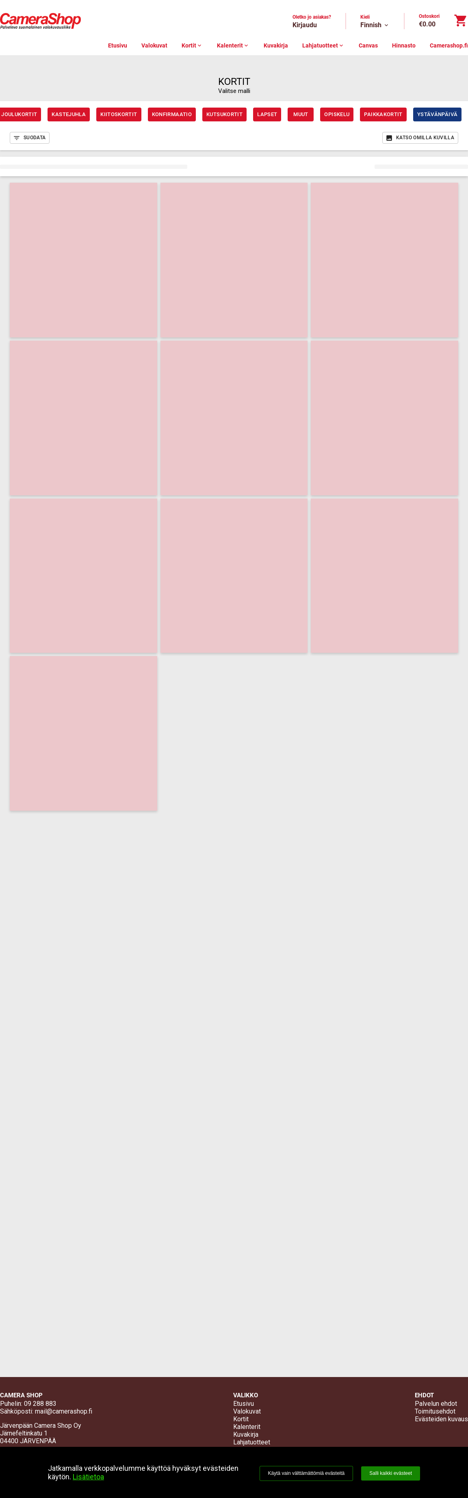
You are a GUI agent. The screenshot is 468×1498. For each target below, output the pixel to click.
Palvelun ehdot (436, 1403)
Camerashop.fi (449, 45)
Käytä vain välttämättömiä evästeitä (306, 1473)
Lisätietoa (88, 1476)
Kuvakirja (276, 45)
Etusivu (117, 45)
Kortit (192, 45)
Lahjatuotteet (323, 45)
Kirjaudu (304, 25)
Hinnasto (404, 45)
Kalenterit (233, 45)
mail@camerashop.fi (63, 1411)
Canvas (368, 45)
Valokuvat (154, 45)
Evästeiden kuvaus (441, 1419)
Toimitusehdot (435, 1411)
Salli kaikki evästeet (390, 1473)
